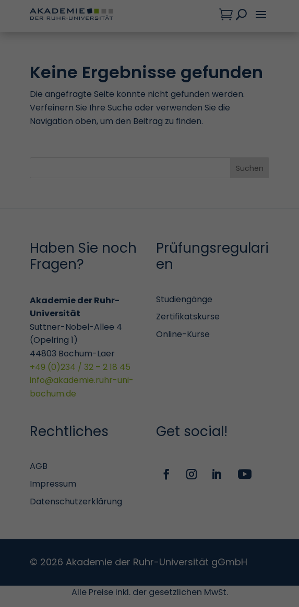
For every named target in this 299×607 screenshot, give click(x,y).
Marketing (45, 291)
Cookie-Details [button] (154, 546)
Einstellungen (170, 134)
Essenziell (44, 174)
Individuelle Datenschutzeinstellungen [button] (77, 546)
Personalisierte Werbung (73, 427)
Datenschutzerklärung (221, 123)
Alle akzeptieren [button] (150, 473)
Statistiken (47, 227)
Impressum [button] (259, 546)
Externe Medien (55, 354)
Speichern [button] (149, 512)
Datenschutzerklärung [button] (209, 546)
